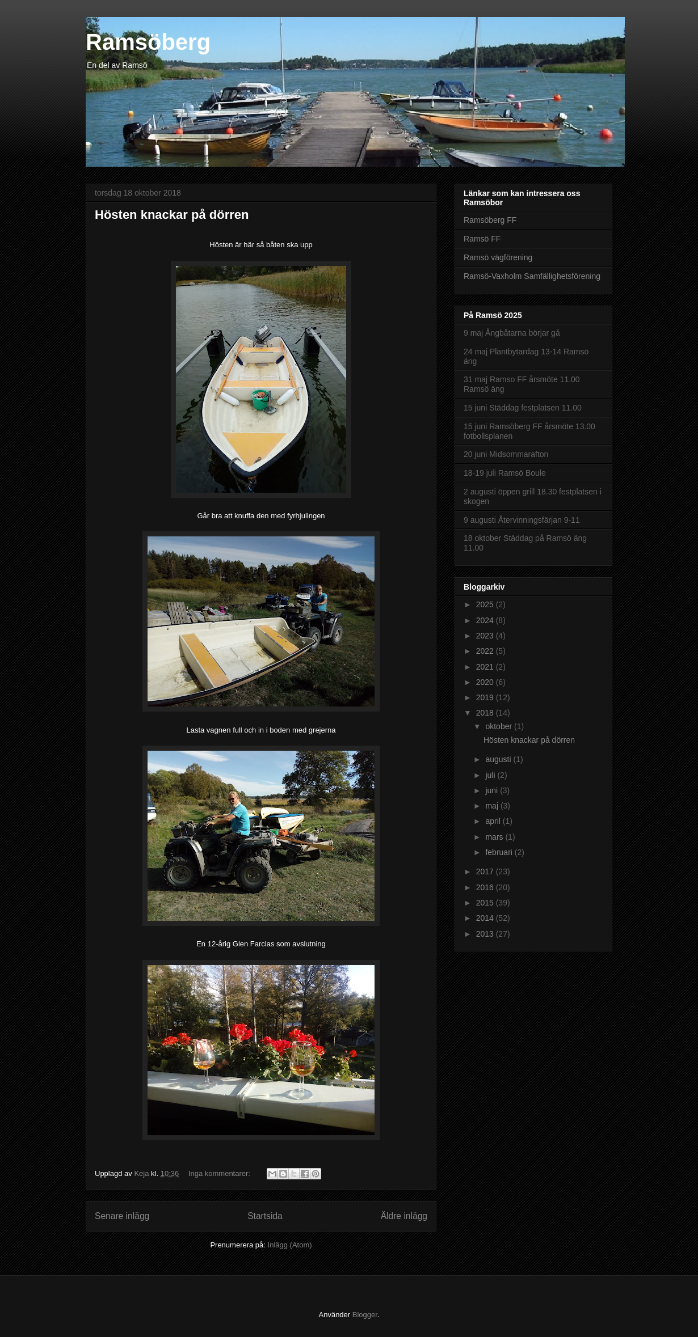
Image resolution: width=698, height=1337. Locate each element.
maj (492, 805)
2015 (486, 902)
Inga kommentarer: (220, 1173)
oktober (499, 726)
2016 (486, 887)
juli (491, 775)
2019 (486, 697)
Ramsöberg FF (490, 220)
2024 (486, 620)
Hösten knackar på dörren (172, 215)
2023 (486, 635)
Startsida (265, 1216)
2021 (486, 666)
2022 (486, 650)
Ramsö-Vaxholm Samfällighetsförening (532, 276)
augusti (499, 759)
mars (495, 836)
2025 (486, 604)
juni (492, 790)
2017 (486, 871)
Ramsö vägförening (498, 257)
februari (499, 852)
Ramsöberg (148, 41)
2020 (486, 682)
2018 (486, 712)
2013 (486, 933)
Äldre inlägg (404, 1216)
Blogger (364, 1314)
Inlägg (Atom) (290, 1245)
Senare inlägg (122, 1216)
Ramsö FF (482, 238)
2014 (486, 918)
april (493, 821)
